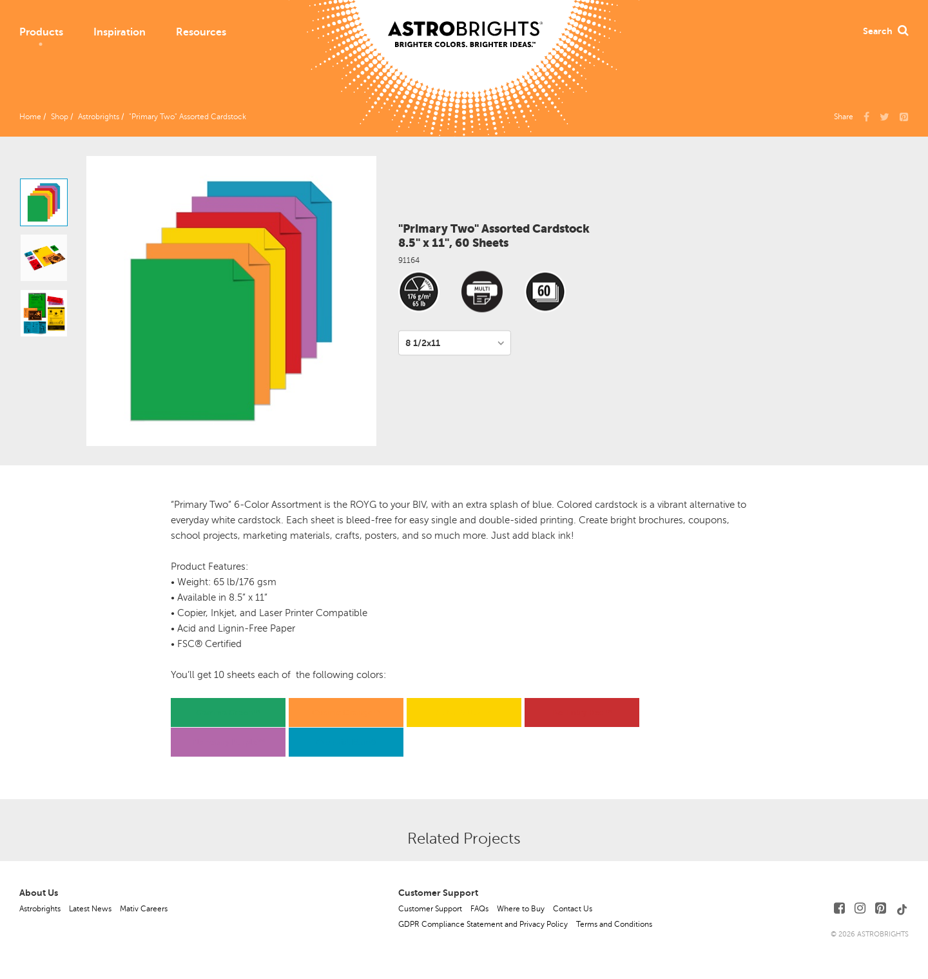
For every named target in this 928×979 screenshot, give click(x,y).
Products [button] (41, 32)
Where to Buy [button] (521, 908)
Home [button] (30, 116)
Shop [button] (59, 116)
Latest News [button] (90, 908)
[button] (904, 116)
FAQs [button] (479, 908)
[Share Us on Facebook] (866, 116)
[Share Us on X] (884, 116)
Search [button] (886, 31)
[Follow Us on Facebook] (839, 908)
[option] (43, 202)
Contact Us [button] (572, 908)
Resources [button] (201, 32)
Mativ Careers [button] (144, 908)
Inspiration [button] (119, 32)
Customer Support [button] (430, 908)
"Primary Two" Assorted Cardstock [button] (187, 116)
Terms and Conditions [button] (614, 924)
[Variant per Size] (454, 343)
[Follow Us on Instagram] (860, 908)
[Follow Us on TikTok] (902, 908)
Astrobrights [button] (98, 116)
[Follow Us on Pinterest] (880, 908)
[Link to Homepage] (465, 24)
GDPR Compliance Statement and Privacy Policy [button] (483, 924)
